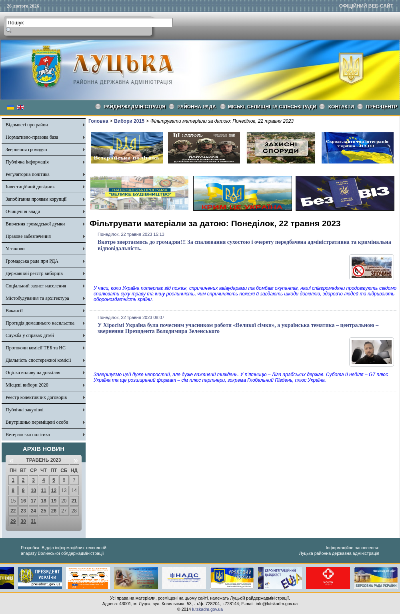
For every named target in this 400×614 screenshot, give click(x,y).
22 (13, 511)
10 (33, 490)
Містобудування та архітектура (37, 298)
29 (13, 521)
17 (33, 501)
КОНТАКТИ (341, 107)
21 (74, 501)
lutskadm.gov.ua (207, 609)
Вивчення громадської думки (35, 224)
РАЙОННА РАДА (197, 107)
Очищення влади (23, 211)
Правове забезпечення (28, 236)
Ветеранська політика (28, 434)
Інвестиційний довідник (30, 186)
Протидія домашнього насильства (40, 323)
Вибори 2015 (129, 121)
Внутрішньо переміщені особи (37, 422)
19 (53, 501)
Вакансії (14, 310)
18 (43, 501)
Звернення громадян (26, 149)
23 (23, 511)
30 (23, 521)
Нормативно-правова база (32, 137)
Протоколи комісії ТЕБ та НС (36, 348)
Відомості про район (27, 125)
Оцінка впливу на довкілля (33, 372)
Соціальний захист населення (36, 286)
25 (43, 511)
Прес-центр (381, 107)
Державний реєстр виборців (34, 273)
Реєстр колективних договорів (36, 397)
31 (33, 521)
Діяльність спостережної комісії (38, 360)
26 (53, 511)
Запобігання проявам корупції (36, 199)
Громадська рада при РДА (32, 261)
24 (33, 511)
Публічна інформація (27, 162)
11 (43, 490)
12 (53, 490)
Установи (15, 248)
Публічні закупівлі (25, 410)
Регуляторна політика (28, 174)
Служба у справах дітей (30, 335)
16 (23, 501)
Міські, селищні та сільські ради (272, 107)
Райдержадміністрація (135, 107)
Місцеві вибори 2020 (27, 385)
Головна (98, 121)
